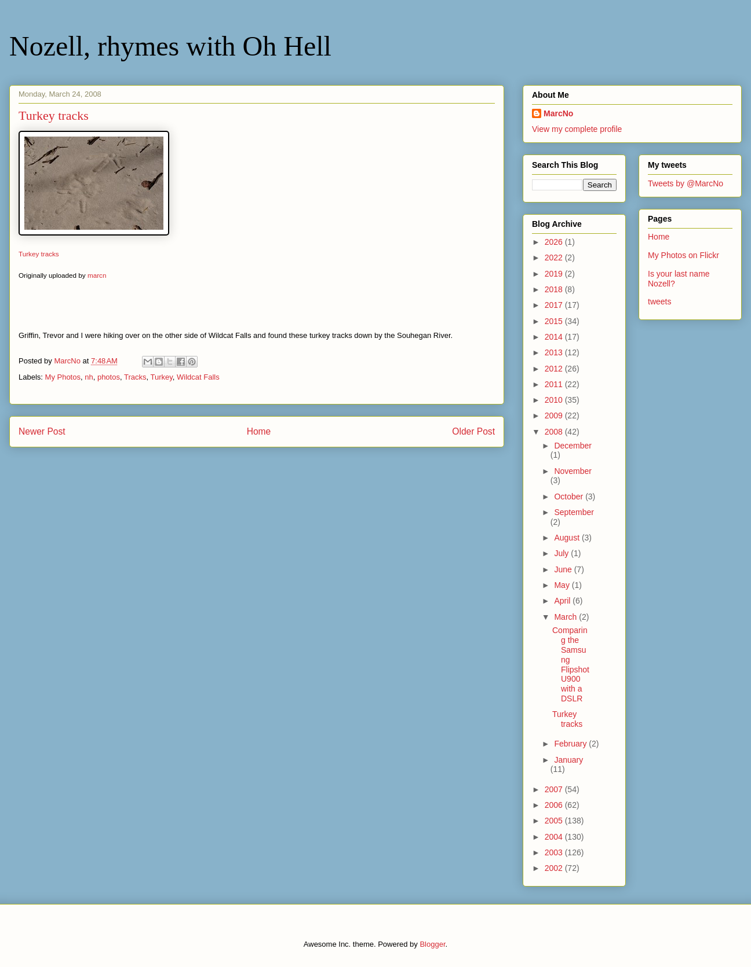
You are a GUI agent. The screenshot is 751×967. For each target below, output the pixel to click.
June (564, 569)
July (562, 553)
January (568, 759)
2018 (555, 289)
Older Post (473, 431)
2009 (555, 415)
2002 (555, 868)
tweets (659, 301)
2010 (555, 400)
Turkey (161, 377)
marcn (97, 275)
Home (259, 431)
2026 (555, 242)
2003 (555, 852)
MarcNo (558, 113)
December (573, 445)
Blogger (432, 944)
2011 (555, 384)
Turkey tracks (39, 254)
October (569, 496)
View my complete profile (577, 129)
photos (108, 377)
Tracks (135, 377)
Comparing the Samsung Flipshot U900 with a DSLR (570, 664)
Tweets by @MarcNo (685, 183)
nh (89, 377)
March (566, 617)
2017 (555, 305)
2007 (555, 789)
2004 (555, 836)
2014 (555, 336)
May (562, 585)
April (563, 600)
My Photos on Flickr (683, 255)
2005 (555, 820)
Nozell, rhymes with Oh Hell (170, 46)
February (571, 743)
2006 (555, 805)
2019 (555, 273)
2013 (555, 352)
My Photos (63, 377)
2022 (555, 257)
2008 (555, 431)
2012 (555, 368)
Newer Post (42, 431)
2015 (555, 321)
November (573, 471)
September (573, 512)
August (567, 537)
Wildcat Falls (198, 377)
